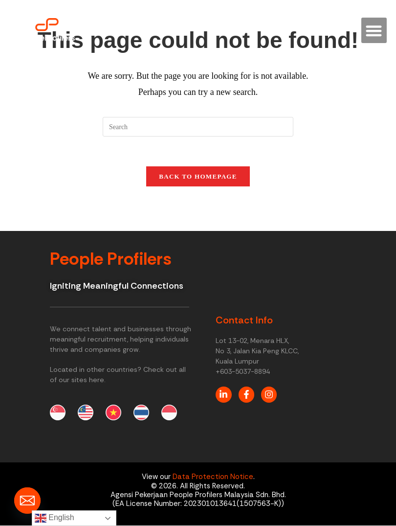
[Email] (27, 500)
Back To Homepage (198, 176)
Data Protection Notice (213, 477)
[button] (374, 31)
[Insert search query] (198, 127)
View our (157, 477)
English (54, 518)
